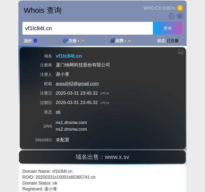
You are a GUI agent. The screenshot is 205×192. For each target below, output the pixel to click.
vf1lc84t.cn (69, 56)
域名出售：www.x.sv (103, 157)
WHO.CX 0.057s (159, 8)
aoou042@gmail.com (77, 83)
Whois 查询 (43, 10)
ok (58, 111)
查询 (168, 28)
